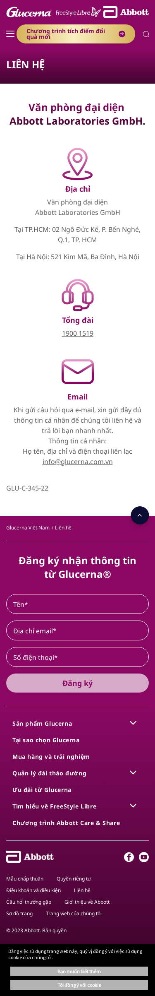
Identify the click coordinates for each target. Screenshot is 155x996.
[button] (146, 35)
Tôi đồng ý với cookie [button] (79, 985)
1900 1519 (77, 333)
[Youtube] (144, 859)
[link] (28, 527)
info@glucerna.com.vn (78, 461)
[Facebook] (129, 859)
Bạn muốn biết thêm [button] (79, 971)
